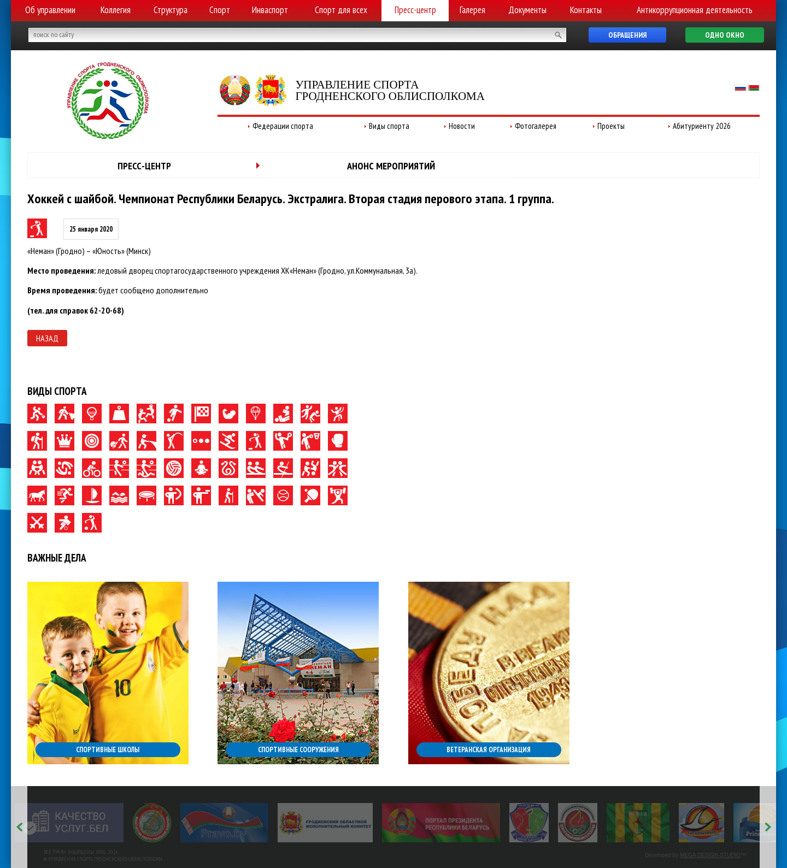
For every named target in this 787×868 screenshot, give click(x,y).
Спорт (219, 10)
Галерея (472, 10)
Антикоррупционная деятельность (695, 10)
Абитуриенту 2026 (702, 126)
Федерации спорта (282, 126)
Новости (462, 126)
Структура (170, 10)
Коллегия (116, 10)
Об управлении (50, 10)
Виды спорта (389, 126)
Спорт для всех (341, 10)
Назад (47, 338)
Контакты (586, 10)
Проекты (611, 126)
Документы (527, 10)
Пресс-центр (415, 10)
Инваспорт (270, 10)
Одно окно (724, 35)
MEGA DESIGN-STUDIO (710, 855)
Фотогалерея (535, 126)
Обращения (627, 35)
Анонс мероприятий (391, 166)
